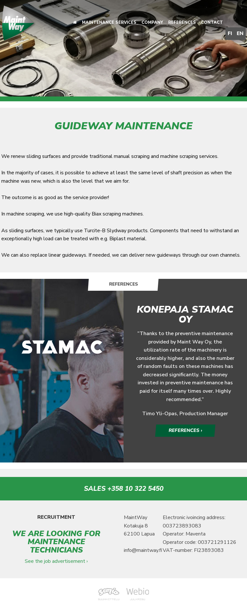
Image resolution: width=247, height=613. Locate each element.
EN (240, 33)
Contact (212, 22)
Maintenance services (109, 22)
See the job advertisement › (56, 561)
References (182, 22)
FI (230, 33)
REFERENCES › (185, 430)
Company (152, 22)
